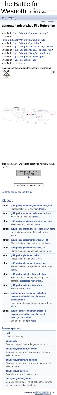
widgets (11, 18)
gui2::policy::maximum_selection (21, 360)
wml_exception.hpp (25, 60)
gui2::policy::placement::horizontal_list (29, 240)
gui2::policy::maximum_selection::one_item (31, 221)
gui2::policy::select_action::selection (28, 274)
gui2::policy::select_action (18, 378)
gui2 (8, 333)
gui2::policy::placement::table (25, 255)
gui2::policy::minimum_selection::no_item (31, 213)
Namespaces (51, 22)
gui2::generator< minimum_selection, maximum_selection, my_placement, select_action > (28, 296)
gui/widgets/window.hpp (29, 56)
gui (3, 18)
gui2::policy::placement (17, 371)
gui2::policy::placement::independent (28, 263)
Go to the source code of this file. (17, 192)
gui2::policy (11, 341)
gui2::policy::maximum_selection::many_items (33, 229)
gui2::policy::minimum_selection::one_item (31, 205)
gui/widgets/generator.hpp (31, 33)
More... (42, 209)
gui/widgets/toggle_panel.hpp (32, 53)
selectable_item (27, 281)
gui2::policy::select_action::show (26, 285)
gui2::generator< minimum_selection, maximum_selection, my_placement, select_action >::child (28, 314)
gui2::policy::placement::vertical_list (28, 247)
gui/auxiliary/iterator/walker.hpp (24, 40)
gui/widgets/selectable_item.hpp (34, 46)
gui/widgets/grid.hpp (27, 43)
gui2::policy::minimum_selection (21, 349)
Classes (42, 22)
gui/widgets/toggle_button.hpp (33, 50)
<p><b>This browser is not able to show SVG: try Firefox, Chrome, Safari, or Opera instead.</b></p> (29, 115)
